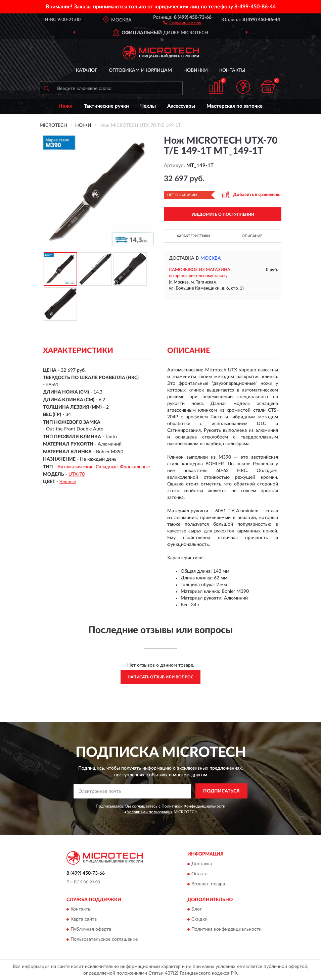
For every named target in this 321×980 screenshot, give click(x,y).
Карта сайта (84, 919)
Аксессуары (181, 106)
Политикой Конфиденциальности (193, 806)
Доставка (201, 864)
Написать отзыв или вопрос (160, 677)
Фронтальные (135, 467)
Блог (196, 909)
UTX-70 (76, 474)
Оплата (199, 874)
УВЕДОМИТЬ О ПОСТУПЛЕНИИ (222, 214)
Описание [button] (252, 236)
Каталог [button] (86, 70)
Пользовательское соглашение (104, 939)
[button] (182, 22)
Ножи (65, 106)
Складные (107, 467)
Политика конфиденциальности (226, 929)
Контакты (232, 70)
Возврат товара (208, 884)
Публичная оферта (91, 929)
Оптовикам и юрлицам (140, 70)
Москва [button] (210, 258)
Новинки (195, 70)
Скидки (199, 919)
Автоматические (75, 467)
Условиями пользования (150, 812)
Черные (67, 481)
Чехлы (148, 106)
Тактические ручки (106, 106)
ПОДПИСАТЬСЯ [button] (221, 791)
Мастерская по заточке (235, 106)
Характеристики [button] (193, 236)
